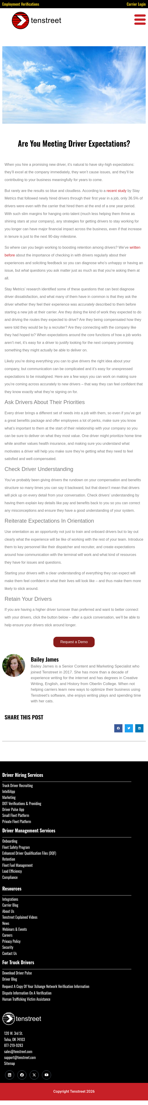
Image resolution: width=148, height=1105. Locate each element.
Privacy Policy (11, 941)
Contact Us (9, 953)
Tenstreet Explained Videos (19, 917)
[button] (118, 728)
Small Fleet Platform (15, 815)
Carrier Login (136, 4)
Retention (8, 859)
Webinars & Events (14, 929)
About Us (8, 911)
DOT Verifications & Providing (21, 803)
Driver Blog (9, 979)
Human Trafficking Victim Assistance (26, 999)
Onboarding (9, 841)
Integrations (10, 899)
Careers (7, 935)
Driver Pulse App (13, 809)
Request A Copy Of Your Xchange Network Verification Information (45, 986)
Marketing (9, 797)
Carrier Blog (10, 905)
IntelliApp (8, 791)
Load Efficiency (12, 871)
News (5, 923)
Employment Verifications (20, 4)
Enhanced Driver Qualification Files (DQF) (29, 853)
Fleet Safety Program (16, 847)
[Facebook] (21, 1074)
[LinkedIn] (9, 1074)
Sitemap (9, 1063)
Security (7, 947)
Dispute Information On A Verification (26, 993)
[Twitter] (34, 1074)
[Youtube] (46, 1074)
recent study (116, 191)
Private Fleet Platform (16, 821)
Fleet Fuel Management (17, 865)
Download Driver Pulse (17, 973)
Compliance (10, 877)
